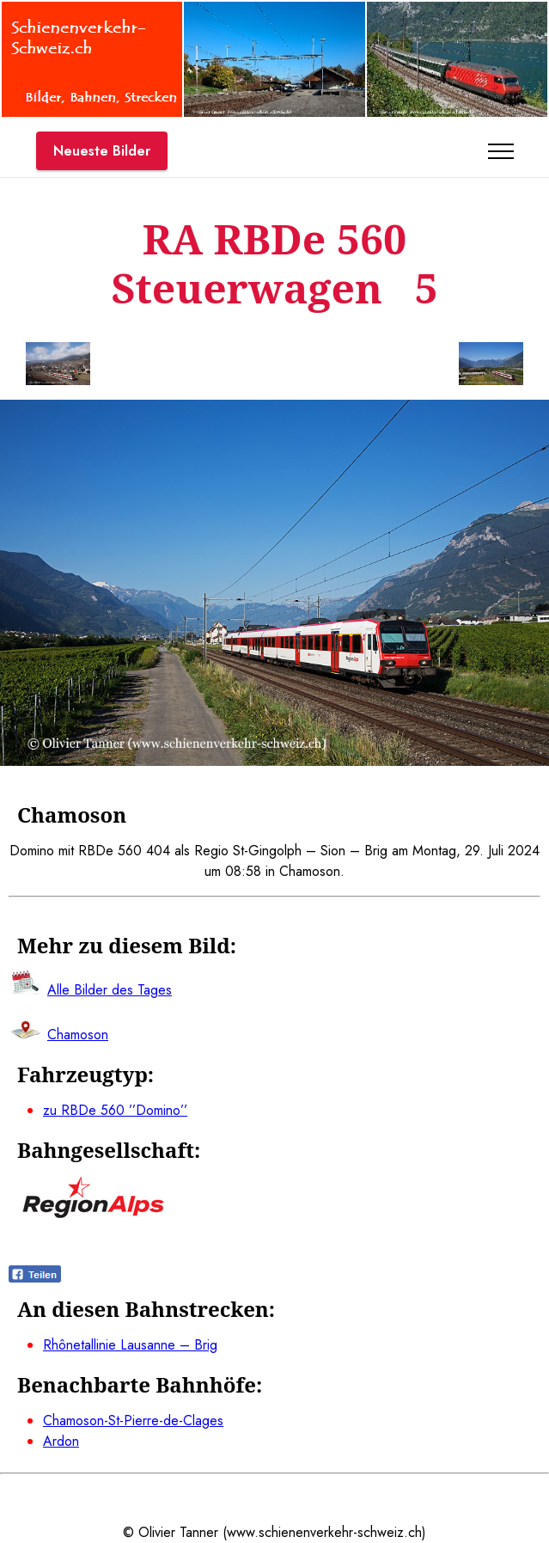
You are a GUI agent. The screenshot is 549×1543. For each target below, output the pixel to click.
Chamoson (77, 1034)
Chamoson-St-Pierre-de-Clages (133, 1420)
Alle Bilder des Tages (109, 990)
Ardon (61, 1441)
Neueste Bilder (101, 151)
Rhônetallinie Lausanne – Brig (130, 1345)
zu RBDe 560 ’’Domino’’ (115, 1110)
